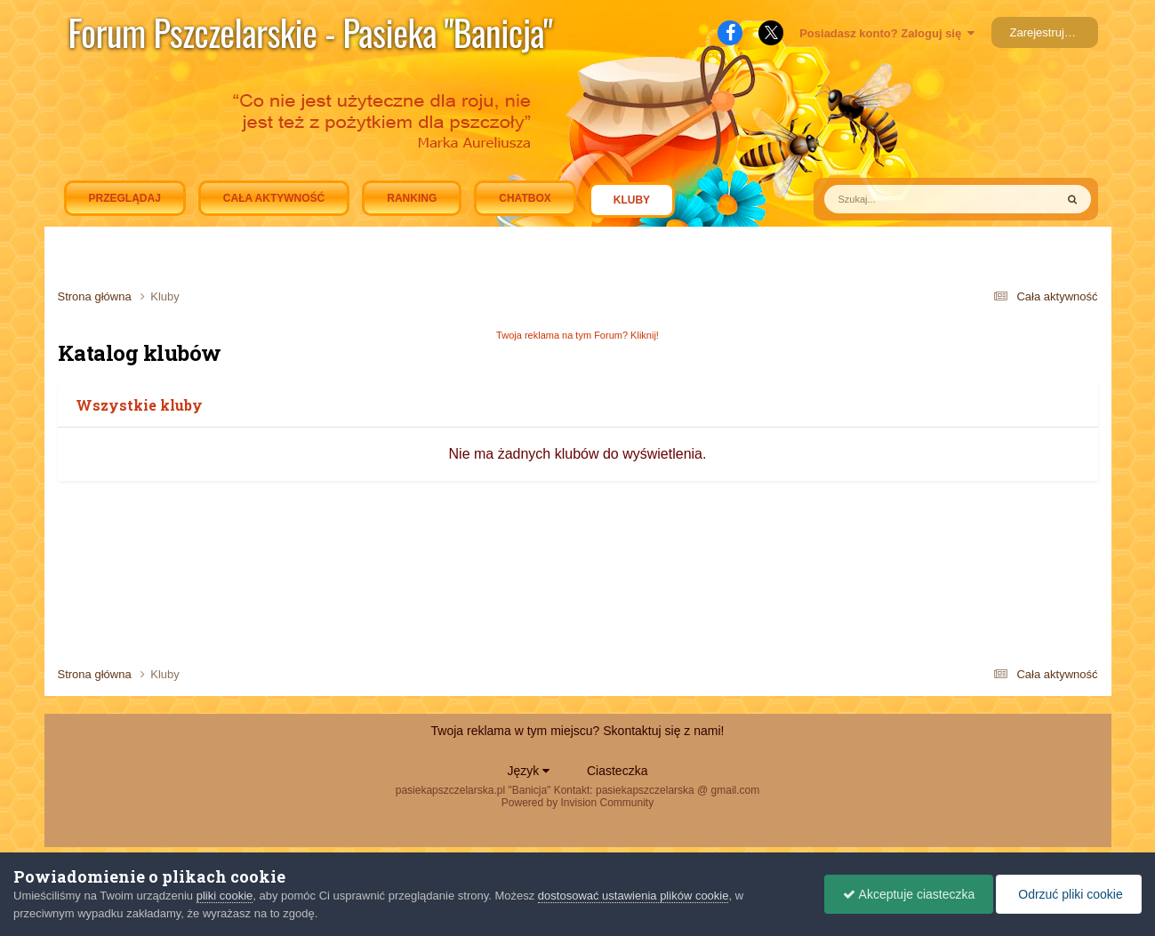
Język (529, 771)
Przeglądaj (125, 198)
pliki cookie (225, 895)
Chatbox (524, 198)
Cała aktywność (274, 198)
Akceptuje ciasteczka (909, 894)
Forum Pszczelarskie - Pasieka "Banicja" (310, 32)
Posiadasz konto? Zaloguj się (887, 33)
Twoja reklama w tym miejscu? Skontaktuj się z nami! (578, 731)
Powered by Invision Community (577, 802)
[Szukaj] (898, 199)
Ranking (412, 198)
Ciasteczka (617, 771)
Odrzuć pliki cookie (1068, 894)
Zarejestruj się (1046, 32)
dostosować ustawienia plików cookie (633, 895)
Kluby (632, 204)
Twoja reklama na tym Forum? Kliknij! (577, 335)
